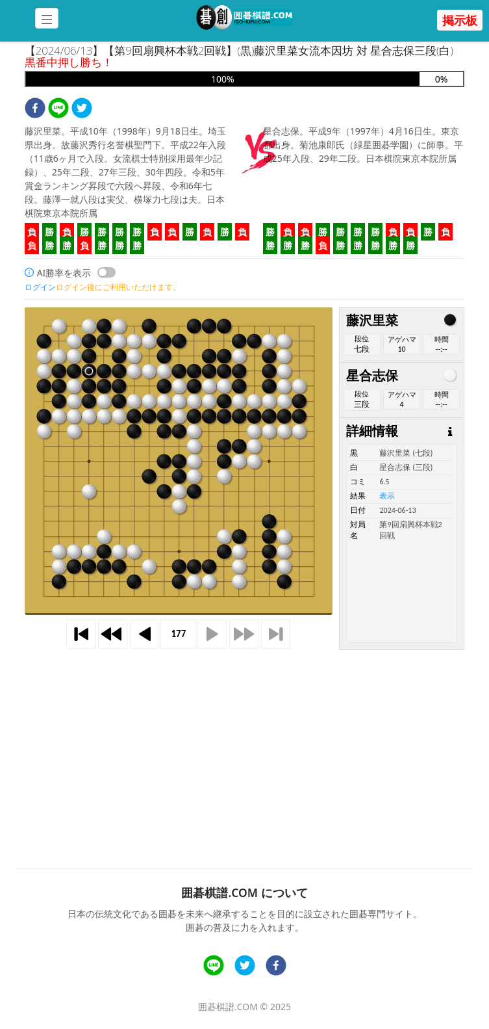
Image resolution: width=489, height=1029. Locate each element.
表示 (387, 496)
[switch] (106, 272)
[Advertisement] (245, 742)
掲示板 (459, 20)
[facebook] (35, 110)
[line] (58, 110)
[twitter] (81, 110)
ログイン (40, 287)
